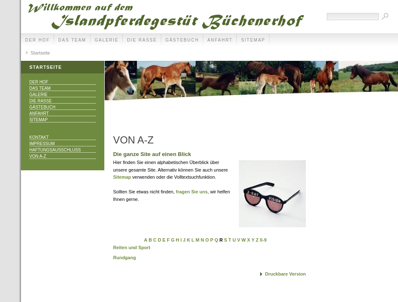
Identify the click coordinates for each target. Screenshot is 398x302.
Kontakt (39, 137)
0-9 (263, 239)
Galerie (107, 40)
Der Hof (37, 40)
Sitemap (253, 40)
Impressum (42, 143)
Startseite (40, 52)
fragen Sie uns (192, 191)
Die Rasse (142, 40)
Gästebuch (182, 40)
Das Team (72, 40)
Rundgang (124, 257)
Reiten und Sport (131, 247)
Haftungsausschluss (55, 150)
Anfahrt (220, 40)
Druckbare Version (285, 273)
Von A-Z (37, 156)
